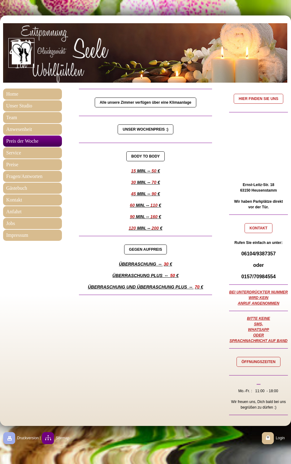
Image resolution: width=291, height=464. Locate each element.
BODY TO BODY (145, 156)
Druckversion (28, 438)
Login (280, 438)
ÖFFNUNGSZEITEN (258, 362)
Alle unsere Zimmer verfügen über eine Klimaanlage (145, 102)
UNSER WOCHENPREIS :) (145, 129)
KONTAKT (258, 228)
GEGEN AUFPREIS (145, 249)
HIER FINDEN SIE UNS (258, 99)
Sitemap (62, 438)
